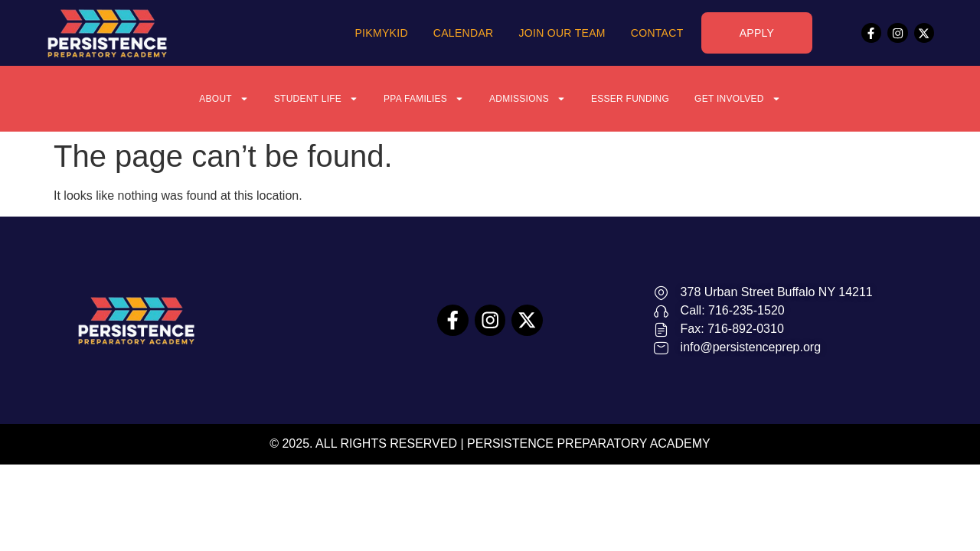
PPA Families (415, 99)
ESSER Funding (645, 99)
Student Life (295, 99)
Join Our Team (561, 33)
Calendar (463, 33)
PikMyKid (380, 33)
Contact (657, 33)
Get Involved (765, 99)
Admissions (530, 99)
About (193, 99)
